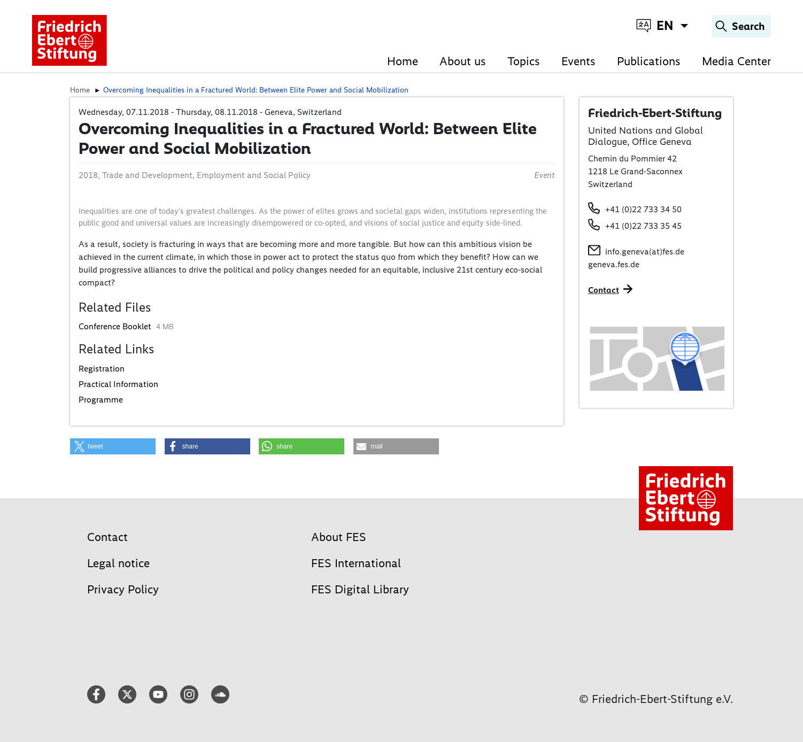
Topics (523, 61)
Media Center (736, 61)
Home (402, 61)
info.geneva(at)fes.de (644, 251)
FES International (356, 563)
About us (462, 61)
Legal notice (118, 563)
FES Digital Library (360, 589)
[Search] (741, 26)
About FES (338, 537)
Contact (107, 537)
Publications (649, 61)
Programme (101, 400)
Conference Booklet (116, 326)
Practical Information (118, 384)
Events (578, 61)
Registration (102, 369)
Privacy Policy (123, 589)
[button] (113, 446)
